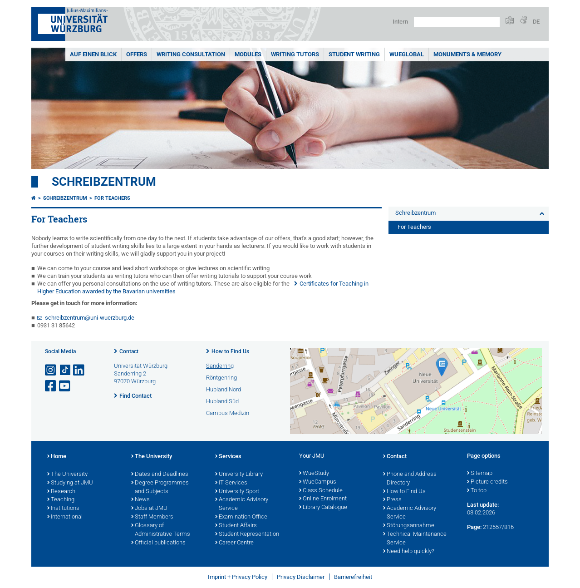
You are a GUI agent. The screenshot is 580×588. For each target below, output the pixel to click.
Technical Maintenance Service (415, 538)
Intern (400, 21)
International (65, 517)
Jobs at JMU (149, 508)
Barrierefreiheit (353, 576)
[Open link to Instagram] (51, 370)
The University (67, 474)
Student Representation (247, 534)
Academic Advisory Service (241, 504)
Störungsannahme (408, 526)
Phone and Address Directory (410, 478)
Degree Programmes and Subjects (160, 487)
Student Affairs (236, 526)
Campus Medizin (227, 413)
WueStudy (314, 473)
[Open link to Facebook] (51, 386)
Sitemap (479, 473)
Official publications (158, 543)
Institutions (63, 508)
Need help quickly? (408, 552)
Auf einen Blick (93, 54)
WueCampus (317, 482)
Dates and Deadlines (159, 474)
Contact (128, 351)
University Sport (237, 492)
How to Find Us (230, 351)
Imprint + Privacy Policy (237, 576)
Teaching (60, 500)
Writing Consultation (191, 54)
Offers (136, 54)
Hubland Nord (223, 389)
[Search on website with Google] (457, 22)
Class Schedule (321, 491)
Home (56, 457)
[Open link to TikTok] (65, 370)
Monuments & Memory (467, 54)
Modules (248, 54)
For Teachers (112, 198)
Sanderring (220, 365)
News (140, 500)
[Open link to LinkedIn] (79, 370)
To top (477, 491)
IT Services (231, 483)
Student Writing (354, 54)
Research (61, 492)
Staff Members (152, 517)
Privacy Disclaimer (300, 576)
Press (392, 500)
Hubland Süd (222, 401)
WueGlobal (406, 54)
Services (228, 457)
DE (536, 21)
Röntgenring (221, 377)
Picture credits (487, 482)
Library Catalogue (323, 508)
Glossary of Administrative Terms (160, 530)
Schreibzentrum (104, 181)
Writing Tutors (295, 54)
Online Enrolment (323, 499)
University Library (239, 474)
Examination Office (241, 517)
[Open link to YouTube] (65, 386)
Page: (474, 527)
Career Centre (234, 543)
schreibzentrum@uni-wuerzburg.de (89, 317)
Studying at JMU (70, 483)
